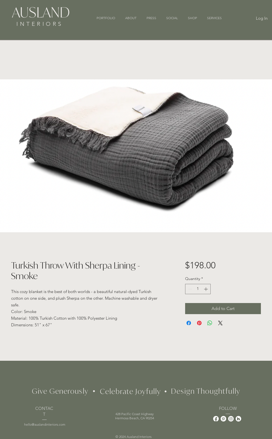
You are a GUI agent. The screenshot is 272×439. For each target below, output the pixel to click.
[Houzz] (238, 419)
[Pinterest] (223, 419)
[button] (214, 18)
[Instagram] (231, 419)
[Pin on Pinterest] (199, 323)
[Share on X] (220, 323)
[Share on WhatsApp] (209, 323)
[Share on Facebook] (188, 323)
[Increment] (206, 289)
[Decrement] (189, 289)
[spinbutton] (198, 289)
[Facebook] (216, 419)
